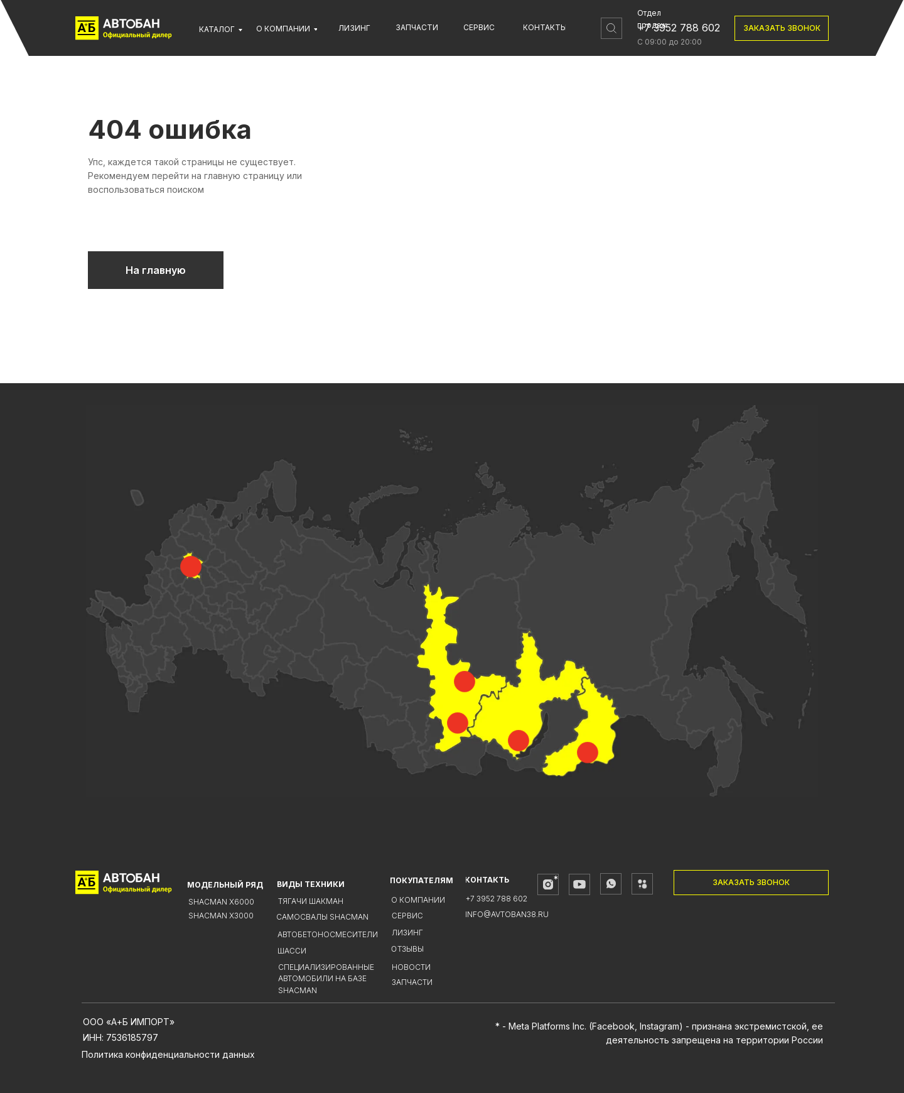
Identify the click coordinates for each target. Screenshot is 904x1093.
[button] (781, 28)
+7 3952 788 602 (678, 27)
